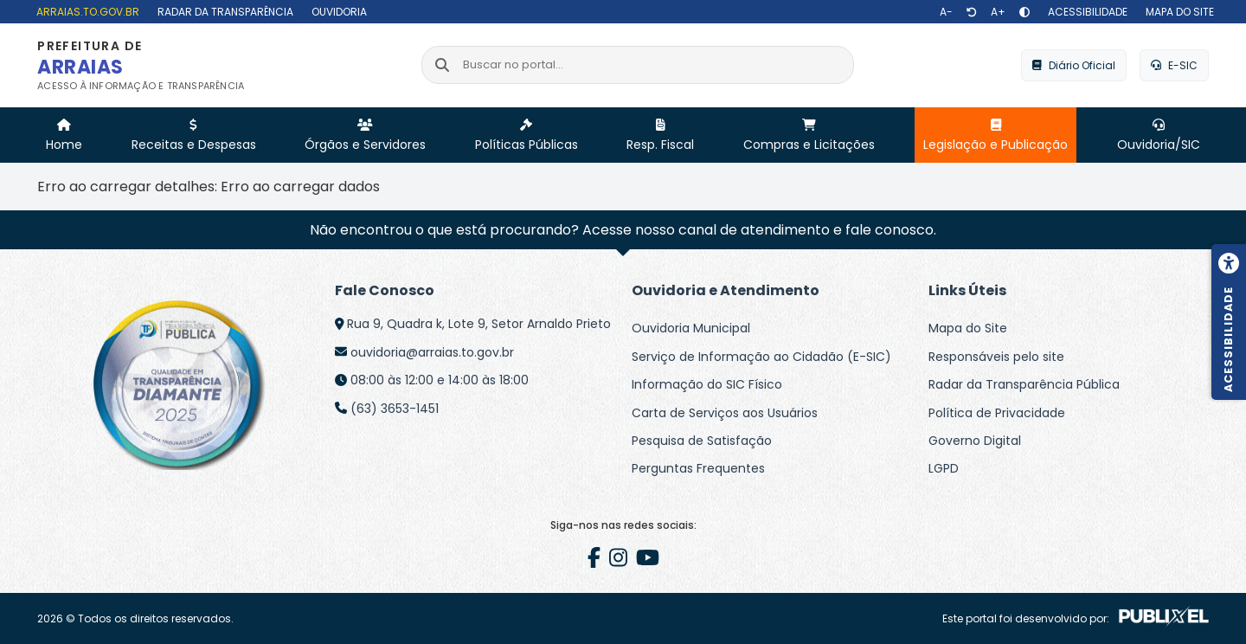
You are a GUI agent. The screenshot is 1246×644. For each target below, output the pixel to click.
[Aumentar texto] (998, 12)
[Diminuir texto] (946, 12)
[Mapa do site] (1177, 11)
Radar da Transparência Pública (1024, 384)
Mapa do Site (967, 328)
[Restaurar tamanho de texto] (972, 12)
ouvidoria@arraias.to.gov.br (432, 352)
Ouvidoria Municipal (691, 328)
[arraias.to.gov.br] (85, 11)
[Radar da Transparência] (223, 11)
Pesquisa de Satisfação (702, 440)
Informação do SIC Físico (707, 384)
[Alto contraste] (1024, 12)
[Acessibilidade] (1085, 11)
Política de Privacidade (996, 413)
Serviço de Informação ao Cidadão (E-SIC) (761, 356)
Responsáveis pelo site (996, 356)
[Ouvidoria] (337, 11)
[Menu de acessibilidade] (1228, 322)
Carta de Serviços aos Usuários (725, 413)
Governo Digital (974, 440)
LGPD (943, 468)
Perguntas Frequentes (698, 468)
